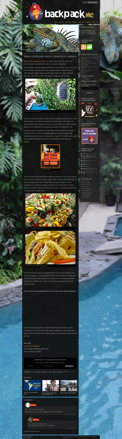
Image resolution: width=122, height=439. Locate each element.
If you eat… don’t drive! (91, 153)
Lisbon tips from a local (87, 61)
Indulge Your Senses (84, 22)
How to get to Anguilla (87, 70)
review (38, 372)
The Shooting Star (86, 195)
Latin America (51, 53)
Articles (88, 436)
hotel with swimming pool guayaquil (61, 371)
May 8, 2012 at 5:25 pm (71, 428)
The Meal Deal (93, 436)
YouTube (83, 2)
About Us (61, 22)
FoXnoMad (84, 186)
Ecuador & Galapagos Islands (40, 53)
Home (55, 22)
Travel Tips (95, 22)
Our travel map (69, 436)
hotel (49, 371)
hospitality (44, 371)
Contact (65, 437)
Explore (75, 22)
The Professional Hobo (87, 192)
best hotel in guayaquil (40, 370)
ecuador (49, 370)
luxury (34, 372)
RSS (86, 2)
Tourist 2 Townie (85, 197)
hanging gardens (36, 371)
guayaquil (55, 370)
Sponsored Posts (58, 53)
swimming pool (45, 372)
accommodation (30, 370)
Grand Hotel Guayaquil (32, 61)
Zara (66, 53)
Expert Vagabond (86, 184)
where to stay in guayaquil (56, 372)
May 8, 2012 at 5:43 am (71, 414)
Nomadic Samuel (86, 188)
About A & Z (90, 164)
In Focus (75, 436)
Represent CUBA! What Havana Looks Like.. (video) (90, 157)
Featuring (68, 22)
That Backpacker (85, 190)
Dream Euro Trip (85, 182)
